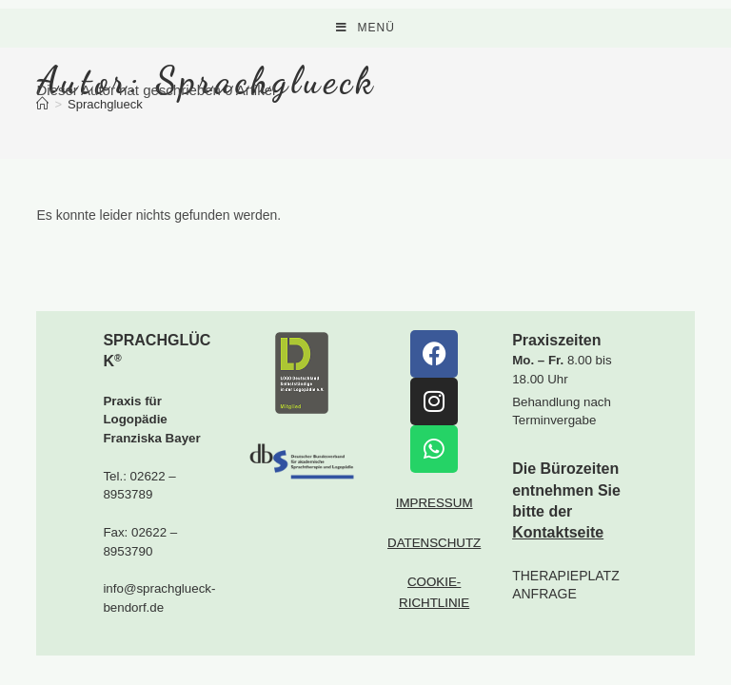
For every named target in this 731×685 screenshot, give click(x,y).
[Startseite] (42, 104)
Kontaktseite (557, 563)
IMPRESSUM (434, 532)
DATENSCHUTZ (434, 572)
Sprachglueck (105, 104)
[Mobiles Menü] (365, 28)
